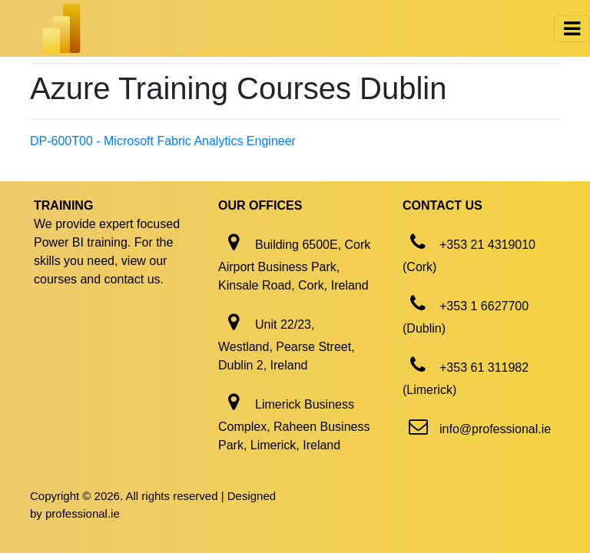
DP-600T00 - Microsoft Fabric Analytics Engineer (163, 140)
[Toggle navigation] (572, 28)
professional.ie (82, 513)
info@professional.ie (495, 428)
